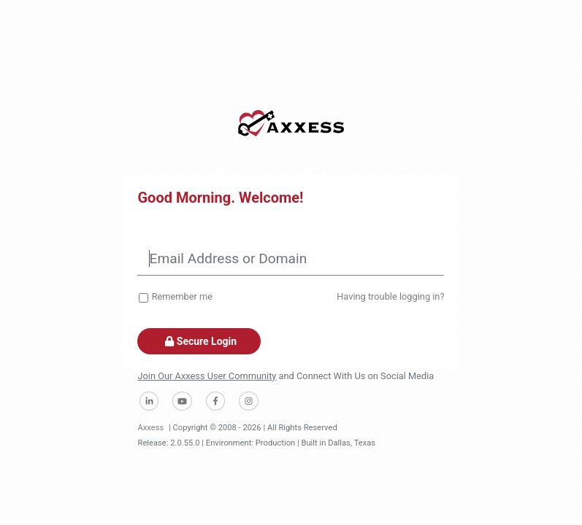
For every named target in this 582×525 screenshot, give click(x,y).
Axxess (151, 427)
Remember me (182, 296)
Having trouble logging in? (390, 296)
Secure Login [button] (199, 341)
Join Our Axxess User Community (207, 375)
